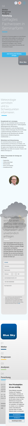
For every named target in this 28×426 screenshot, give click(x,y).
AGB (2, 408)
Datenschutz (4, 405)
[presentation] (14, 309)
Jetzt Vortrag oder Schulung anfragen (14, 54)
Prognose (6, 12)
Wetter (5, 9)
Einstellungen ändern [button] (17, 420)
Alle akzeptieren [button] (17, 414)
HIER (19, 303)
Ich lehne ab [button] (17, 417)
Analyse (5, 14)
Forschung (7, 16)
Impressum (4, 403)
